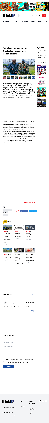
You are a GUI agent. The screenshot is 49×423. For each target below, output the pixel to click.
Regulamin (31, 413)
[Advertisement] (24, 35)
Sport (4, 207)
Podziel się (33, 211)
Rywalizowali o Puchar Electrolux (41, 60)
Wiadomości (23, 410)
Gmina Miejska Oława (7, 209)
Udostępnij (24, 211)
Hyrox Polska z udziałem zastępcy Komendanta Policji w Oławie (41, 62)
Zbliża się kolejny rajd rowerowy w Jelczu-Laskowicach (41, 57)
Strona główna (7, 21)
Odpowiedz (31, 310)
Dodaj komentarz (8, 366)
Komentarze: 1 (31, 57)
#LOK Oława (5, 215)
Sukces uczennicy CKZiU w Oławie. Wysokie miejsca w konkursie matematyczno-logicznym (41, 52)
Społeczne (16, 21)
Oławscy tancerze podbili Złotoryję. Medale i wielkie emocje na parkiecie (41, 50)
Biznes (33, 21)
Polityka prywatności (32, 409)
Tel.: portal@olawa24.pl (7, 412)
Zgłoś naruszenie (29, 202)
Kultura (39, 21)
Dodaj (32, 294)
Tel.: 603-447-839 (6, 411)
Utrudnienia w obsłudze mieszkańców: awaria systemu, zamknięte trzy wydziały (41, 55)
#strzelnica (5, 212)
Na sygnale (25, 21)
